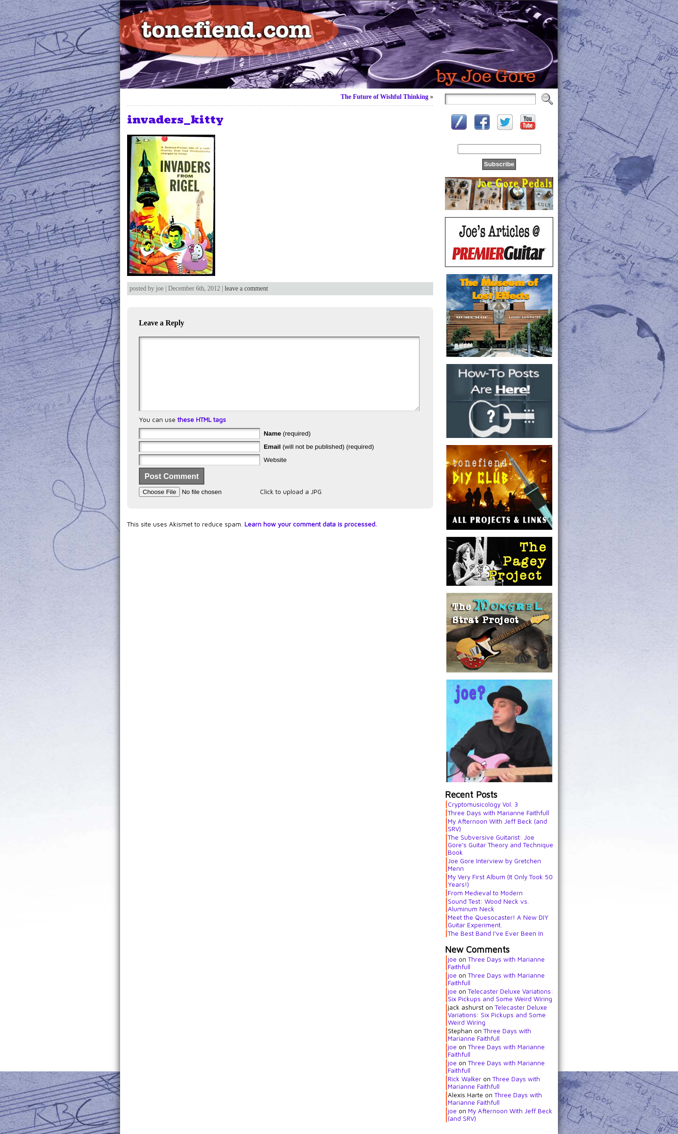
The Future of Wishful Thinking (384, 96)
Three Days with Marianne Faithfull (498, 813)
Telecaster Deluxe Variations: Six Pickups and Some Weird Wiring (500, 995)
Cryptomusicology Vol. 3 (483, 804)
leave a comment (246, 288)
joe (452, 959)
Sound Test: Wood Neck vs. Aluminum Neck (488, 905)
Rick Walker (464, 1079)
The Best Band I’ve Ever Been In (495, 933)
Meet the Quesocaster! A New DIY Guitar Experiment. (498, 921)
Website (275, 474)
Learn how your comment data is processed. (310, 538)
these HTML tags (202, 433)
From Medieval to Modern (485, 893)
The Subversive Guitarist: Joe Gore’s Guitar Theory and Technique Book (500, 845)
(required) (287, 447)
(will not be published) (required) (319, 460)
